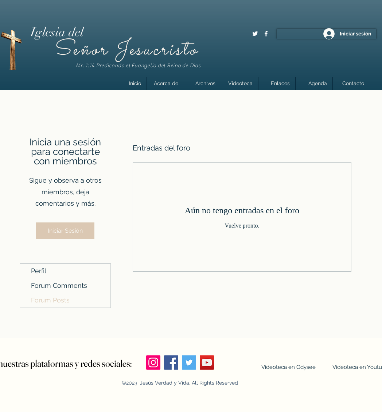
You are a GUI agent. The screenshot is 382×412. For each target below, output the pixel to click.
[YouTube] (207, 362)
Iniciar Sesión (65, 230)
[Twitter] (255, 33)
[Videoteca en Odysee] (288, 367)
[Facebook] (266, 33)
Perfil (38, 271)
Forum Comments (59, 285)
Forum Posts (50, 300)
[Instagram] (153, 362)
